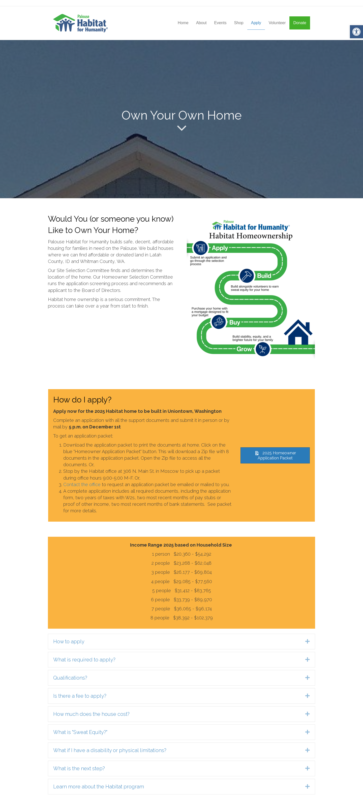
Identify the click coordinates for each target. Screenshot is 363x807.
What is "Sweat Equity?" (80, 732)
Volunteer (277, 23)
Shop (238, 23)
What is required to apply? (84, 660)
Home (183, 23)
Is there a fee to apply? (79, 696)
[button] (356, 31)
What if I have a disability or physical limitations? (109, 750)
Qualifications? (70, 678)
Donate (299, 23)
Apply (256, 23)
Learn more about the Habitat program (98, 787)
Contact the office (82, 484)
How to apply (68, 641)
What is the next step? (79, 768)
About (201, 23)
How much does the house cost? (91, 714)
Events (220, 23)
